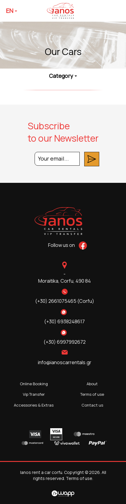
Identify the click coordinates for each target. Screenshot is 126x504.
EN (11, 11)
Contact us (92, 405)
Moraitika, (64, 281)
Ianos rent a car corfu (66, 11)
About (92, 383)
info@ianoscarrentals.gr (64, 362)
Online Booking (34, 383)
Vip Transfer (34, 394)
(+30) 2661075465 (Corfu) (64, 301)
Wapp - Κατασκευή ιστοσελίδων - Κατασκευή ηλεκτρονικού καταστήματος (63, 493)
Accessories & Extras (34, 405)
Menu (114, 11)
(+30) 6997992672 (65, 342)
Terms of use (92, 394)
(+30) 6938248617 (64, 321)
